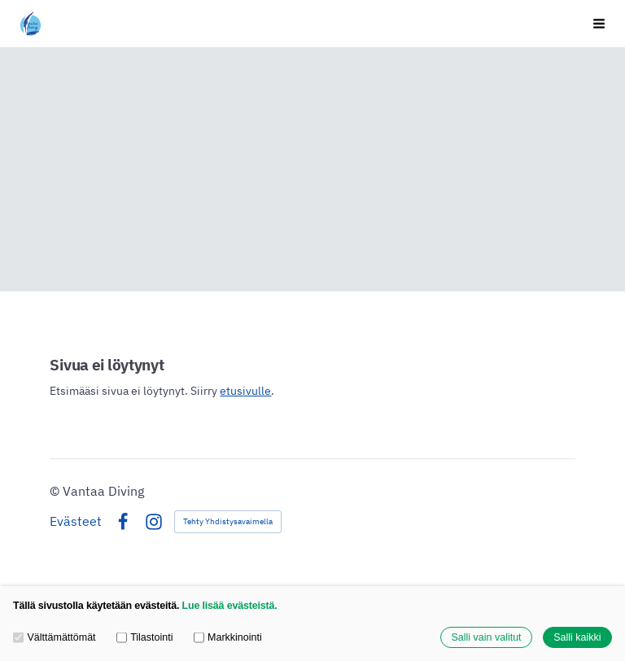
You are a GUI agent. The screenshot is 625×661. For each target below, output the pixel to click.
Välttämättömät (54, 637)
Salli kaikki (577, 637)
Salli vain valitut (486, 637)
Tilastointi (144, 637)
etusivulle (245, 390)
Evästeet (76, 521)
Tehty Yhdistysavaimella (228, 521)
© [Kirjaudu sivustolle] (56, 491)
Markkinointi (228, 637)
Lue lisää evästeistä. (230, 605)
